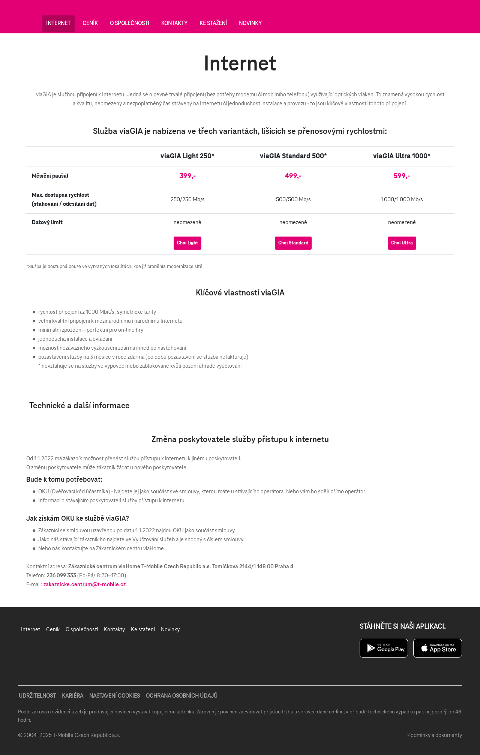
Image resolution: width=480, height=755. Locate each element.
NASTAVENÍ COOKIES (114, 696)
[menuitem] (30, 629)
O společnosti (129, 24)
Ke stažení (213, 24)
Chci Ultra (402, 243)
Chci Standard (293, 243)
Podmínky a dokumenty (434, 736)
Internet (58, 24)
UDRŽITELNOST (37, 696)
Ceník (90, 24)
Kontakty (174, 24)
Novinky (250, 24)
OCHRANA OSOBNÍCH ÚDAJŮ (182, 696)
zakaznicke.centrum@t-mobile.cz (85, 585)
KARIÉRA (72, 696)
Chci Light (187, 243)
